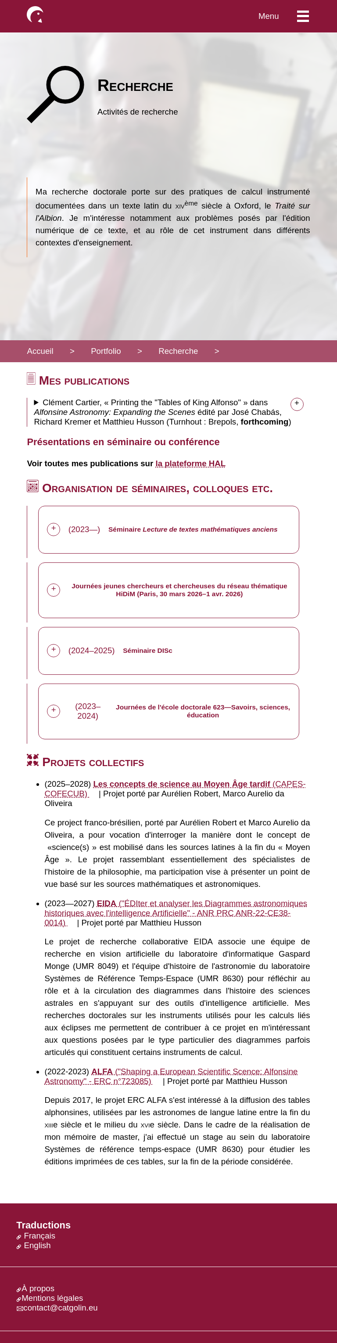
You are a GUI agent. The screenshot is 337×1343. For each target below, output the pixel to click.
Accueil (40, 351)
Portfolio (106, 351)
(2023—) (173, 529)
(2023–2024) (182, 711)
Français (38, 1235)
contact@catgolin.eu (60, 1307)
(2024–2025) (120, 650)
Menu (268, 16)
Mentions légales (52, 1298)
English (36, 1245)
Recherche (178, 351)
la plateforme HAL (190, 463)
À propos (38, 1288)
